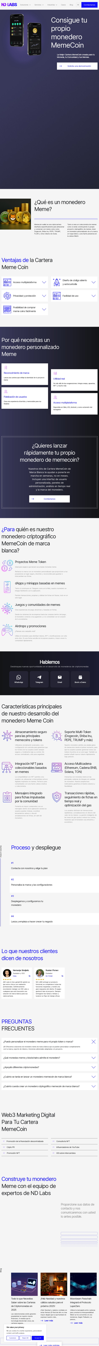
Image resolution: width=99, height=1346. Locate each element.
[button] (78, 5)
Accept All (38, 1338)
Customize (12, 1338)
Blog (71, 5)
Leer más (48, 1320)
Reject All (25, 1338)
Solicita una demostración (79, 66)
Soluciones (24, 5)
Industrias (51, 5)
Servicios (38, 5)
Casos (63, 5)
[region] (25, 1333)
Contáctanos (89, 5)
